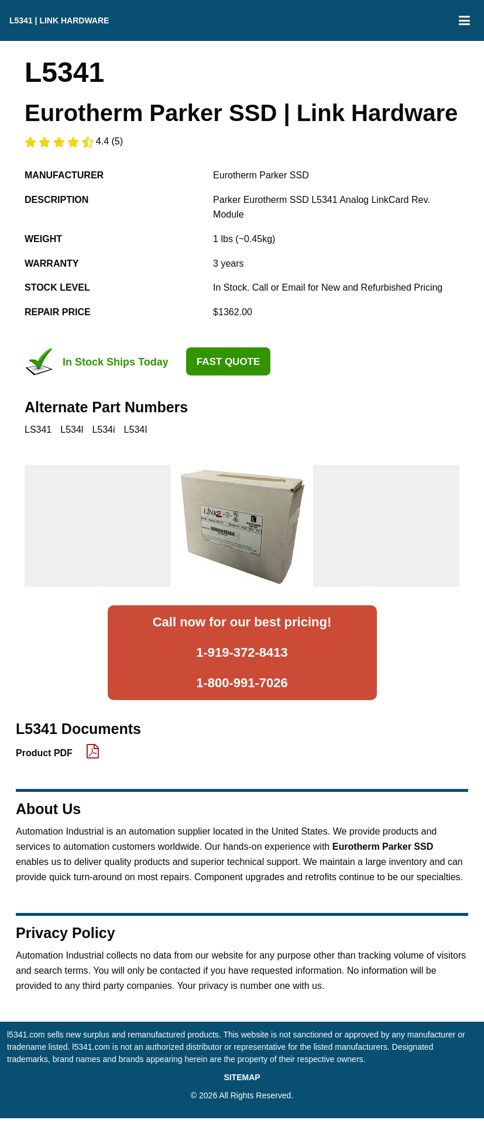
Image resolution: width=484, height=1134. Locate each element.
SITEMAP (242, 1077)
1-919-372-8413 (242, 652)
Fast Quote (228, 361)
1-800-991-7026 (242, 682)
